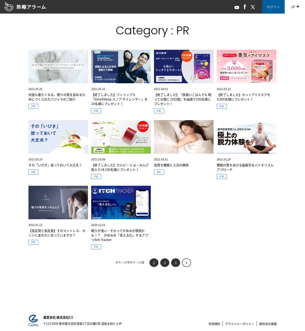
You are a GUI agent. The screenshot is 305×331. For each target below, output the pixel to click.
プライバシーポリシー (239, 323)
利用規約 (214, 323)
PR (33, 106)
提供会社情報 (268, 323)
